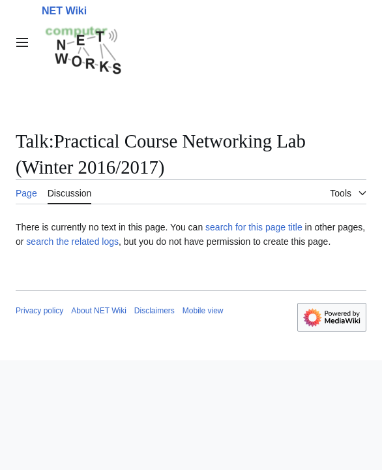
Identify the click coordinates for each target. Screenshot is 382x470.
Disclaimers (154, 310)
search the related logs (72, 241)
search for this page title (253, 227)
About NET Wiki (98, 310)
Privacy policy (39, 310)
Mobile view (203, 310)
